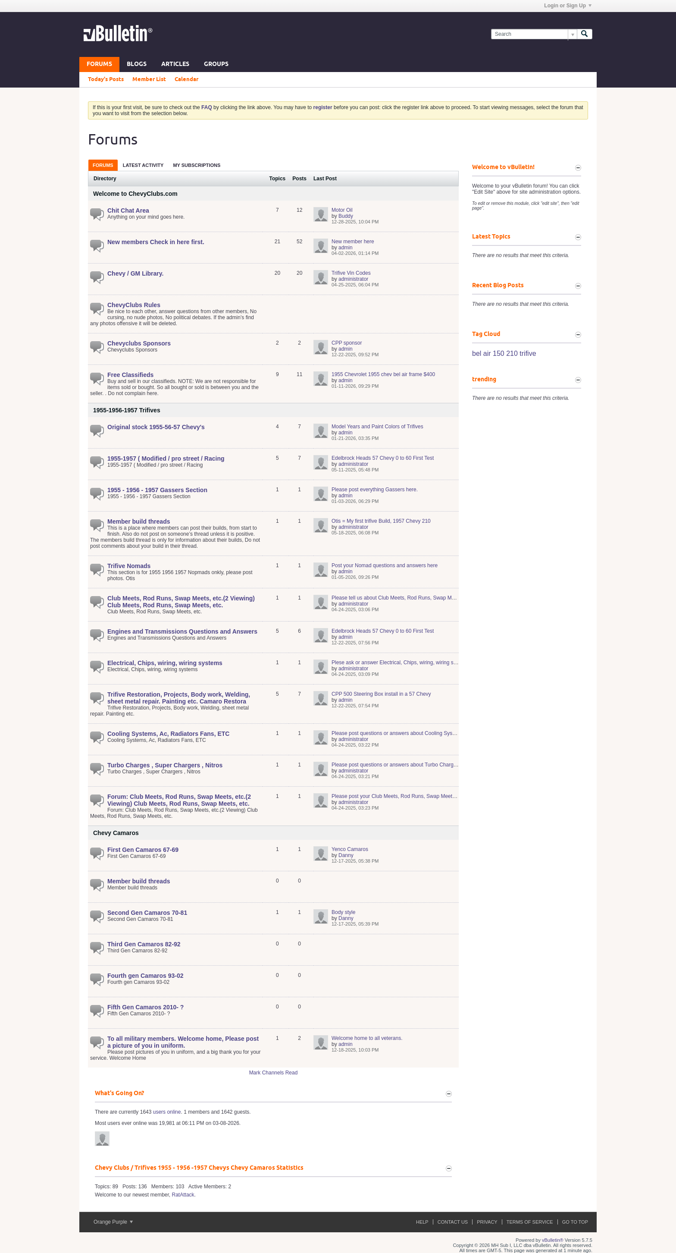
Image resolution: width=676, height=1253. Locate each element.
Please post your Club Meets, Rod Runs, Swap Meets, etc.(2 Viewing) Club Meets (426, 796)
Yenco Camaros (350, 849)
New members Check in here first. (155, 242)
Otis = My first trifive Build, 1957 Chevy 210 (381, 521)
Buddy (345, 216)
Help (422, 1222)
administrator (353, 279)
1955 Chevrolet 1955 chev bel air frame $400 (383, 374)
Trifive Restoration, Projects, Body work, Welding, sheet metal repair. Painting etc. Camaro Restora (178, 698)
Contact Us (453, 1222)
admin (345, 248)
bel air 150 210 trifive (504, 353)
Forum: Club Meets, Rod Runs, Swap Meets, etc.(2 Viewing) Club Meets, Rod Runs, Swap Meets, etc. (179, 800)
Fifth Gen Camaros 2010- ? (145, 1007)
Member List (149, 79)
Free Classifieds (130, 374)
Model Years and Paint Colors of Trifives (377, 427)
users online (167, 1112)
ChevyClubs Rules (133, 304)
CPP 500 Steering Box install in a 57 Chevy (381, 694)
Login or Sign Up (568, 6)
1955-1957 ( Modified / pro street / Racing (166, 458)
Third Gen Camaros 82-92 (144, 944)
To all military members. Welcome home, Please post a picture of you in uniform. (183, 1042)
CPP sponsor (347, 343)
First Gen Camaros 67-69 (142, 849)
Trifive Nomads (128, 565)
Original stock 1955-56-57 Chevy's (156, 427)
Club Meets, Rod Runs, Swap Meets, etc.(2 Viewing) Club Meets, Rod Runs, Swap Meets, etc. (181, 602)
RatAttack (183, 1195)
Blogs (137, 64)
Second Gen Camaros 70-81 (147, 912)
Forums (99, 64)
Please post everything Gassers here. (375, 490)
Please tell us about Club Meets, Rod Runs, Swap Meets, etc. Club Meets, (417, 598)
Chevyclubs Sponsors (139, 343)
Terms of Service (530, 1222)
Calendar (186, 79)
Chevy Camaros (116, 832)
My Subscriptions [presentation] (196, 165)
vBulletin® (552, 1240)
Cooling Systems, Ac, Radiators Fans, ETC (168, 733)
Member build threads (138, 521)
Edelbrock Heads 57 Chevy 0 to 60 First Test (383, 458)
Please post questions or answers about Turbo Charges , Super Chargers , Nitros (425, 765)
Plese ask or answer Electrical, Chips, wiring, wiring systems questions (412, 662)
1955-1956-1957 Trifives (126, 410)
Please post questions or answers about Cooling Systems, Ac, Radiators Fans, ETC (427, 733)
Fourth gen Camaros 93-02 (145, 975)
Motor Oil (342, 210)
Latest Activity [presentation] (143, 165)
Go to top (575, 1222)
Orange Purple (113, 1222)
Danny (346, 855)
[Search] (534, 34)
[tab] (103, 165)
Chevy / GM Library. (135, 273)
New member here (353, 242)
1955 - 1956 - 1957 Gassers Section (157, 490)
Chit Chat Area (128, 210)
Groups (216, 64)
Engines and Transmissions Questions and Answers (182, 631)
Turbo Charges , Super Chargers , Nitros (164, 765)
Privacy (487, 1222)
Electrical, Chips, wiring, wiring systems (164, 662)
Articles (175, 64)
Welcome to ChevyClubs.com (135, 193)
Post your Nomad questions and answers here (385, 565)
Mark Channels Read (273, 1073)
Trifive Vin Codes (351, 273)
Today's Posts (106, 79)
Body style (343, 912)
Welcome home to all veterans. (367, 1038)
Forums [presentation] (103, 165)
